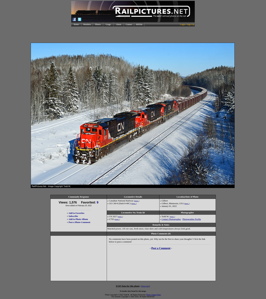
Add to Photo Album (78, 219)
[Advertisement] (133, 34)
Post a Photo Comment (79, 222)
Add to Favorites (76, 213)
